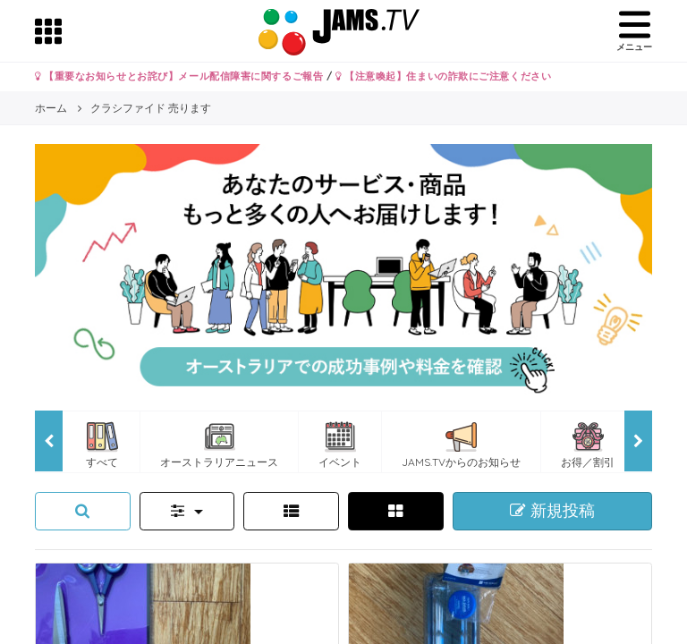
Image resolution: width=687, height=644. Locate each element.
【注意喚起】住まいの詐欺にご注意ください (443, 76)
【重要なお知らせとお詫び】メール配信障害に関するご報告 (179, 76)
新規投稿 (552, 511)
